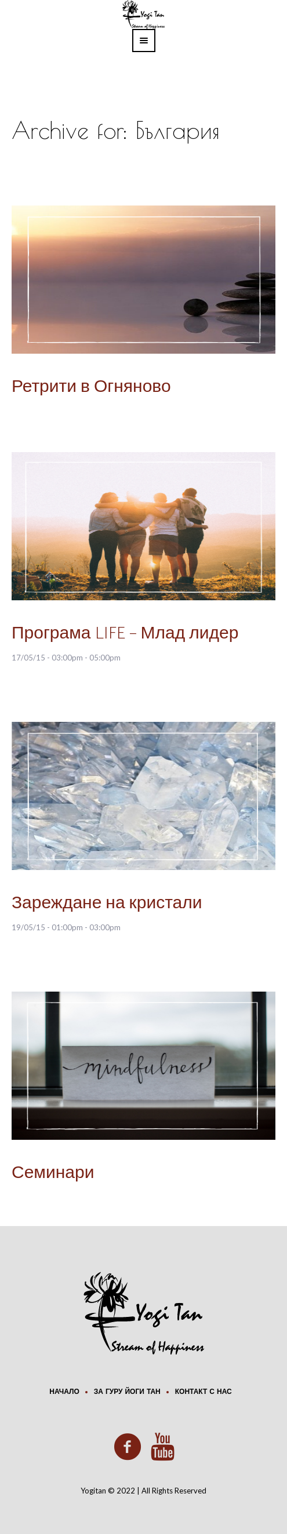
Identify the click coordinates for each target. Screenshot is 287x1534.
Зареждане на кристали (107, 903)
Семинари (53, 1173)
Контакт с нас (203, 1392)
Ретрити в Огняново (91, 387)
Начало (64, 1392)
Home (58, 150)
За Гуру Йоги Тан (127, 1392)
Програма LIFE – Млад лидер (125, 633)
